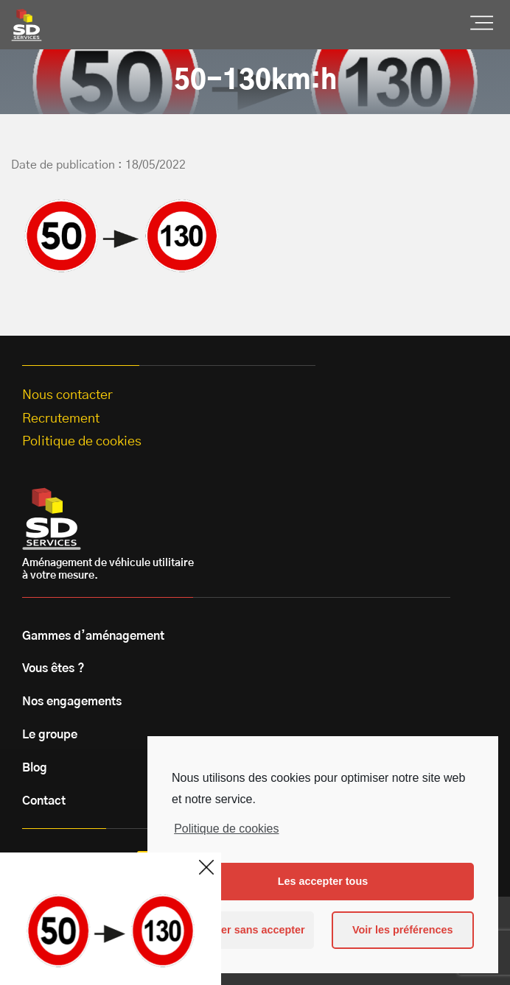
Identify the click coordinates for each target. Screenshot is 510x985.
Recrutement (60, 419)
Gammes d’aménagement (93, 636)
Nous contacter (67, 395)
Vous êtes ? (53, 668)
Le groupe (49, 735)
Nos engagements (72, 701)
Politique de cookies (226, 828)
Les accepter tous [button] (323, 881)
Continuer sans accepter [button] (243, 930)
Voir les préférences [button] (402, 930)
